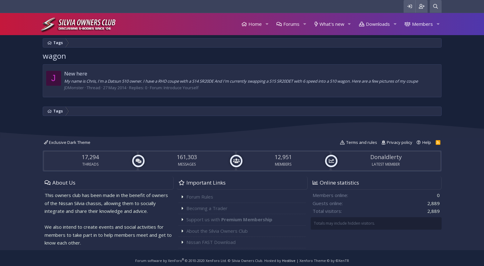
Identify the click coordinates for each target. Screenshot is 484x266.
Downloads (378, 24)
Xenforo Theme (324, 260)
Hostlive (288, 260)
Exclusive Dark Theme (67, 142)
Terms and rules (361, 142)
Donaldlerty (386, 157)
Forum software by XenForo (181, 260)
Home (255, 24)
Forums (291, 24)
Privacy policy (399, 142)
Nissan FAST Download (211, 242)
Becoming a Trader (207, 208)
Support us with (229, 219)
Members (422, 24)
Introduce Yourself (181, 87)
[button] (266, 24)
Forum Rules (199, 197)
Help (426, 142)
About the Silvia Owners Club (217, 231)
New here (75, 73)
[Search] (436, 6)
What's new (331, 24)
